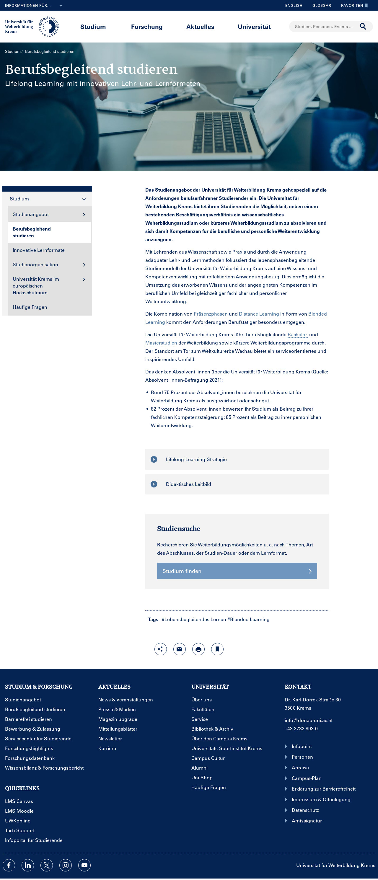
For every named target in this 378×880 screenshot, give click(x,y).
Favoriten (353, 5)
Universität (254, 26)
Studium (93, 26)
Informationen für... (35, 5)
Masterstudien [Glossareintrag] (161, 342)
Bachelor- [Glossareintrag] (298, 334)
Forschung (147, 26)
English (294, 5)
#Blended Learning (248, 619)
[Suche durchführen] (363, 26)
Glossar (319, 5)
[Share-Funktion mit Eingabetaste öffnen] (160, 649)
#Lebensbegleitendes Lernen (194, 619)
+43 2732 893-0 (301, 728)
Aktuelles (200, 26)
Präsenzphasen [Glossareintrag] (211, 314)
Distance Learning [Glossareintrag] (259, 314)
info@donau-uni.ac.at (309, 720)
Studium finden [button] (237, 570)
